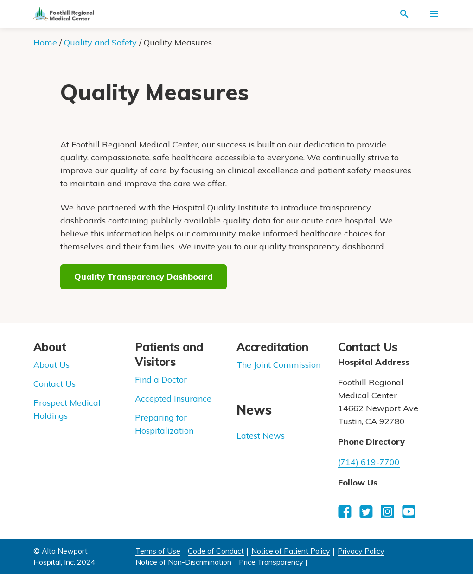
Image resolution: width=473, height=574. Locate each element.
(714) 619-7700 (369, 462)
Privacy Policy (361, 550)
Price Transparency (271, 562)
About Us (51, 364)
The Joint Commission (278, 364)
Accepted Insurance (173, 398)
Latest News (260, 435)
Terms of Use (157, 550)
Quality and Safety (100, 42)
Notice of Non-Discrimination (183, 562)
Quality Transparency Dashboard (143, 276)
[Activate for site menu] (434, 13)
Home (45, 42)
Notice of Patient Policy (290, 550)
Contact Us (54, 383)
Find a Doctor (161, 379)
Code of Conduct (216, 550)
